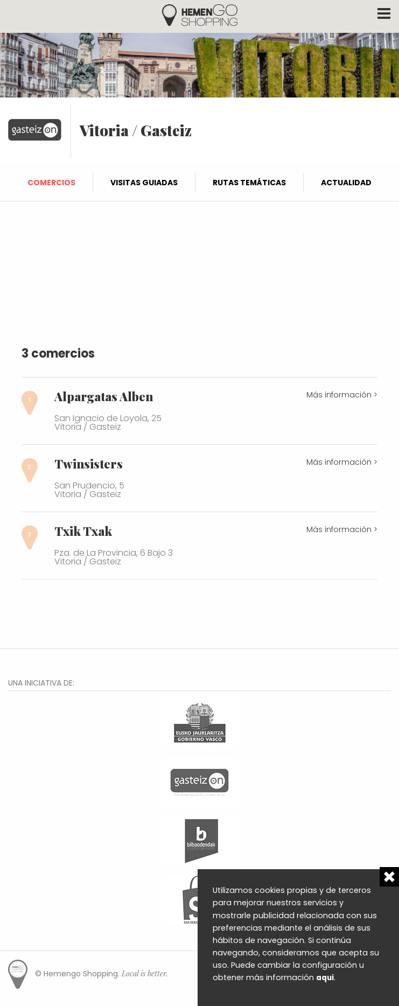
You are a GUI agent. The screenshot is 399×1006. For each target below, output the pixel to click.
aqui (325, 977)
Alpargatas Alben (103, 396)
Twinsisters (88, 464)
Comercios (51, 182)
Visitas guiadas (144, 182)
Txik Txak (83, 531)
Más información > (341, 394)
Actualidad (346, 182)
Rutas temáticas (249, 182)
